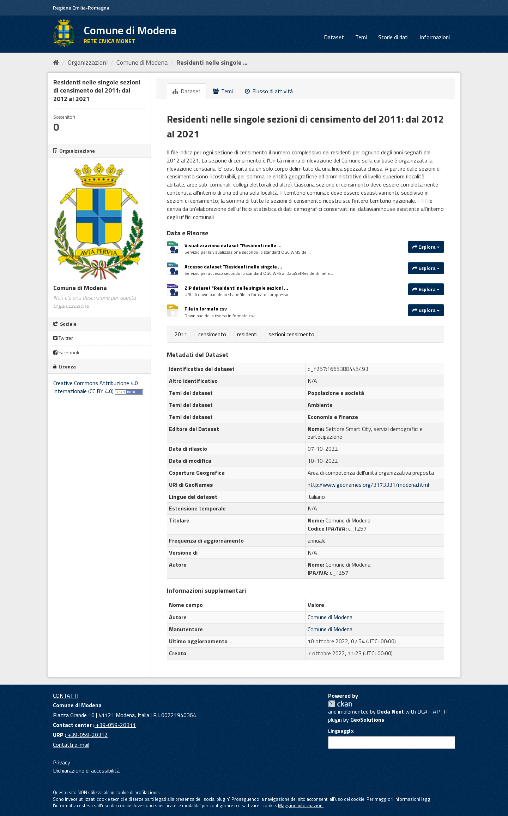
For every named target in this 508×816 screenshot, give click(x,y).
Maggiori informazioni (300, 805)
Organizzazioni (88, 62)
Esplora (426, 246)
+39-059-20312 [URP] (87, 735)
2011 (181, 334)
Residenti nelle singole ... (211, 62)
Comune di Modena (142, 62)
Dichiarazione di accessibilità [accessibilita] (86, 770)
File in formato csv (206, 308)
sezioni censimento (291, 334)
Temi (361, 37)
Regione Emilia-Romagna (81, 7)
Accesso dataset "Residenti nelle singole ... (233, 266)
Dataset (334, 37)
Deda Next (390, 711)
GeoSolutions (367, 719)
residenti (247, 334)
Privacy (61, 762)
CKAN (340, 704)
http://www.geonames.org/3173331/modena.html (368, 484)
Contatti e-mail (71, 744)
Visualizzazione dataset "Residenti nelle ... (233, 245)
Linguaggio (340, 730)
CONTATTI (65, 695)
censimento (212, 334)
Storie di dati (393, 37)
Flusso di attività (269, 91)
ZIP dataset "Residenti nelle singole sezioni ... (236, 287)
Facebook (66, 352)
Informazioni (435, 37)
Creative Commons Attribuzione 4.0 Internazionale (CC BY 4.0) (95, 387)
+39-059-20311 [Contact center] (115, 725)
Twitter (63, 338)
